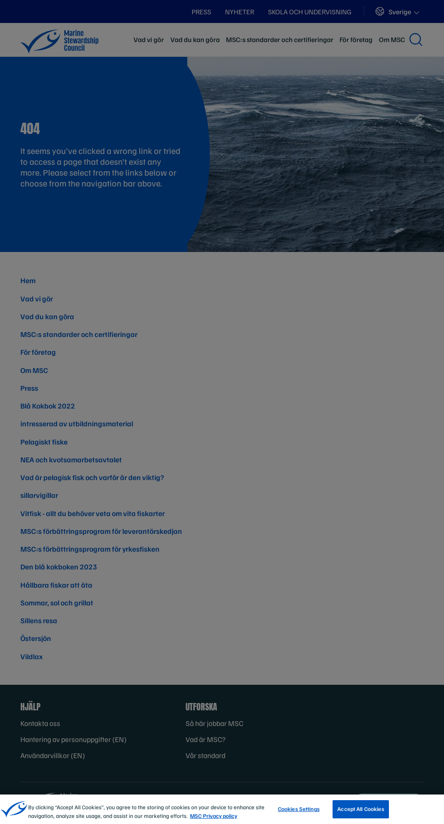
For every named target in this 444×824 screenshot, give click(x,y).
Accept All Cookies (360, 811)
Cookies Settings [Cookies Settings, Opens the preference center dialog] (299, 811)
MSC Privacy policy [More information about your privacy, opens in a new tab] (213, 818)
